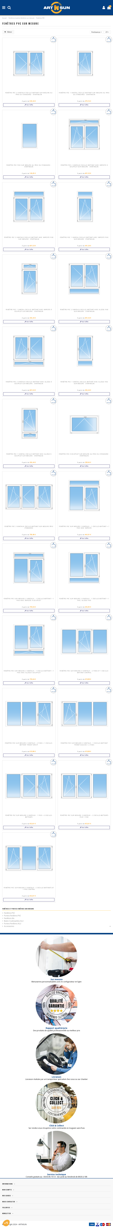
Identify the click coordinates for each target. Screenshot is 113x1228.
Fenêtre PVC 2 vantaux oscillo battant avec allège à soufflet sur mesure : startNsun (29, 383)
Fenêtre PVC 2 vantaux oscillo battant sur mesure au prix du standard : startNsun (29, 93)
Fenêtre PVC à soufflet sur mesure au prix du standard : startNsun (84, 455)
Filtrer (8, 32)
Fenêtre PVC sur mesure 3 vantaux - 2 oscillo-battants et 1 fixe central (29, 888)
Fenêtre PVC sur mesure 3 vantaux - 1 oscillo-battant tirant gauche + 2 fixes (84, 744)
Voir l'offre (29, 105)
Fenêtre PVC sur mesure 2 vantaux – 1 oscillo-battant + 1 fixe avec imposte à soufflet (29, 599)
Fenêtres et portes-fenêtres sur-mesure (18, 908)
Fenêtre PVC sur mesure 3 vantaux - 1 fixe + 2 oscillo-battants (28, 816)
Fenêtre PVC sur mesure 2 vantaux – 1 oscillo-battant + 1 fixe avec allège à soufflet (29, 672)
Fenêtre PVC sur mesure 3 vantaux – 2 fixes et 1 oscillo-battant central (84, 672)
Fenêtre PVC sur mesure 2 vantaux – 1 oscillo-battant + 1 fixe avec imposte (84, 527)
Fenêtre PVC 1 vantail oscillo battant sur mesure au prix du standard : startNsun (84, 93)
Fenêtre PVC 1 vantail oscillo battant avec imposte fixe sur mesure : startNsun (84, 238)
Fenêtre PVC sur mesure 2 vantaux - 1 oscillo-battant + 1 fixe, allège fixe (84, 599)
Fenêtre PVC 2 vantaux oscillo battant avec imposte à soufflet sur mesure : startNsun (84, 166)
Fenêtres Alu (9, 918)
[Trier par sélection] (97, 32)
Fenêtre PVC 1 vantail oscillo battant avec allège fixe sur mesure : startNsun (84, 383)
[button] (6, 1223)
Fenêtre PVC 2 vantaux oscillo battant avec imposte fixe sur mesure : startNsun (29, 238)
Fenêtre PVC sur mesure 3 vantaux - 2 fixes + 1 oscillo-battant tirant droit (29, 744)
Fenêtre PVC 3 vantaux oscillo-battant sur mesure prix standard (28, 527)
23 (107, 32)
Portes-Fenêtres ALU (12, 923)
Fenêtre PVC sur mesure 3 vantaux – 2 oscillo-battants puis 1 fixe (84, 816)
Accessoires (9, 926)
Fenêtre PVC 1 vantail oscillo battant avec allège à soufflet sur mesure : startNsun (28, 455)
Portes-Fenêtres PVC (12, 915)
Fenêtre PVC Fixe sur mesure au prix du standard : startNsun (28, 166)
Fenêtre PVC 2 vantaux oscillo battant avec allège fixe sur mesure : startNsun (84, 310)
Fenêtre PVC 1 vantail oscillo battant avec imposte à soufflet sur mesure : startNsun (29, 310)
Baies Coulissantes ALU (14, 921)
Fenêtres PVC (9, 913)
